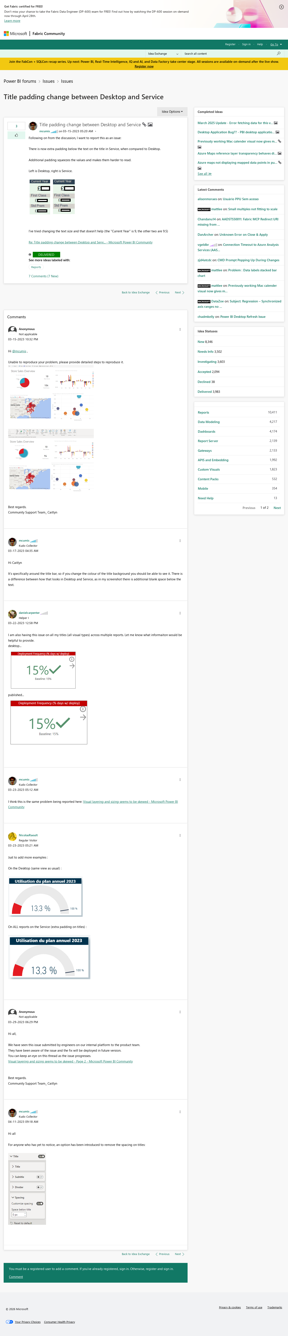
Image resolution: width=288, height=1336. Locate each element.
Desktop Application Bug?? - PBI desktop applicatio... (237, 132)
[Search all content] (232, 54)
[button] (16, 135)
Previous (249, 508)
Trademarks (274, 1307)
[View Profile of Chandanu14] (207, 219)
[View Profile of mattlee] (216, 209)
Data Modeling (209, 422)
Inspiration (93, 33)
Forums (74, 33)
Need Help (205, 498)
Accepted (205, 371)
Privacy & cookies (230, 1307)
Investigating (207, 361)
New (201, 341)
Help (260, 44)
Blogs (149, 33)
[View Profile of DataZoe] (217, 301)
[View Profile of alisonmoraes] (207, 199)
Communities (130, 33)
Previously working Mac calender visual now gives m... (238, 141)
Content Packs (208, 479)
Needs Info (206, 351)
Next (277, 508)
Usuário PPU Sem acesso (241, 199)
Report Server (208, 441)
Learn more (12, 20)
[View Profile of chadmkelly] (206, 316)
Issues (49, 81)
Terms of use (254, 1307)
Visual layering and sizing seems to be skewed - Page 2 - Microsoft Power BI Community (70, 1061)
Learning (165, 33)
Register (230, 44)
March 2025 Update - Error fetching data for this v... (236, 123)
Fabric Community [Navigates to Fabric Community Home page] (49, 33)
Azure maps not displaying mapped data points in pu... (238, 162)
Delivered (46, 254)
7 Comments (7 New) (43, 276)
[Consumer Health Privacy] (59, 1322)
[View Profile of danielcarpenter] (29, 612)
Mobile (203, 488)
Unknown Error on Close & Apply (243, 234)
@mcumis (19, 351)
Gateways (205, 450)
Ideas (111, 33)
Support (184, 33)
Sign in (246, 44)
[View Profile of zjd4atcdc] (205, 260)
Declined (204, 382)
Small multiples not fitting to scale (253, 209)
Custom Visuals (209, 469)
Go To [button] (274, 44)
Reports (36, 267)
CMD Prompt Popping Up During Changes (248, 260)
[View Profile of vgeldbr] (203, 244)
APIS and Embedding (213, 460)
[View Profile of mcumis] (44, 131)
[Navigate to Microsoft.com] (15, 33)
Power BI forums (20, 81)
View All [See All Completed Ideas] (205, 173)
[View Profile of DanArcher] (205, 234)
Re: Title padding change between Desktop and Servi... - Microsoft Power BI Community (90, 242)
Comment (16, 1276)
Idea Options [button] (171, 111)
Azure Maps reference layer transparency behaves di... (238, 153)
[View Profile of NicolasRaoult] (28, 835)
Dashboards (206, 431)
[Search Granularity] (163, 54)
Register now (144, 66)
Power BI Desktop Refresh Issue (243, 316)
